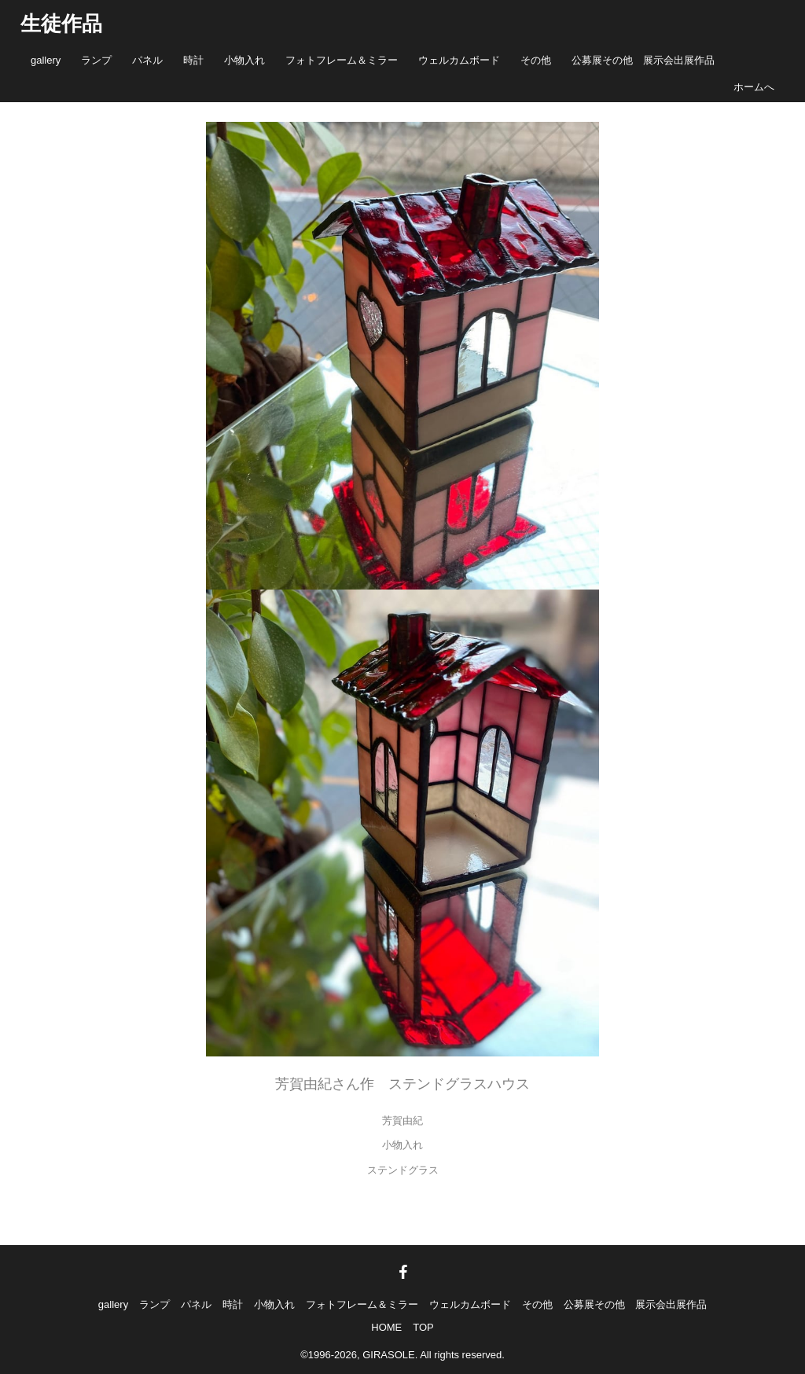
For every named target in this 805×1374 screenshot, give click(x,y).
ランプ (96, 60)
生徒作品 (61, 23)
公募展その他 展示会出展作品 (643, 60)
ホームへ (753, 87)
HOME (386, 1327)
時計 (193, 60)
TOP (423, 1327)
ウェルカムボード (459, 60)
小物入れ (244, 60)
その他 (535, 60)
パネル (147, 60)
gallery (46, 60)
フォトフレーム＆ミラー (341, 60)
